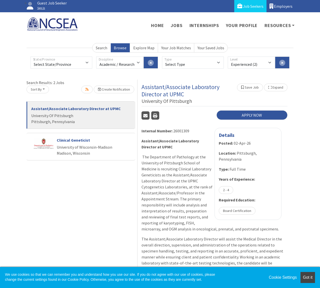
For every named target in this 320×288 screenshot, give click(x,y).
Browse (120, 47)
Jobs (176, 25)
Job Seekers (250, 6)
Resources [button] (277, 25)
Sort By (36, 89)
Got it (307, 277)
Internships (204, 25)
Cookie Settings (283, 277)
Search (101, 47)
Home (157, 25)
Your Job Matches (176, 47)
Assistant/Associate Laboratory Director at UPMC (76, 108)
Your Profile (242, 25)
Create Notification (114, 89)
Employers (281, 6)
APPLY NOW (252, 115)
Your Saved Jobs (211, 47)
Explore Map (143, 47)
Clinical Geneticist (73, 140)
